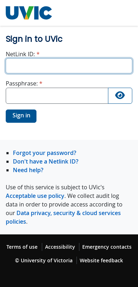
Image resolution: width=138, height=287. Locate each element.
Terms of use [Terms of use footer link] (22, 246)
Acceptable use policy (35, 196)
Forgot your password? (44, 153)
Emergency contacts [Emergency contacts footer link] (107, 246)
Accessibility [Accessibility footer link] (60, 246)
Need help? (28, 170)
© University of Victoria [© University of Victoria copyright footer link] (44, 260)
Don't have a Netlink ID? (45, 161)
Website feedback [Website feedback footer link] (101, 260)
